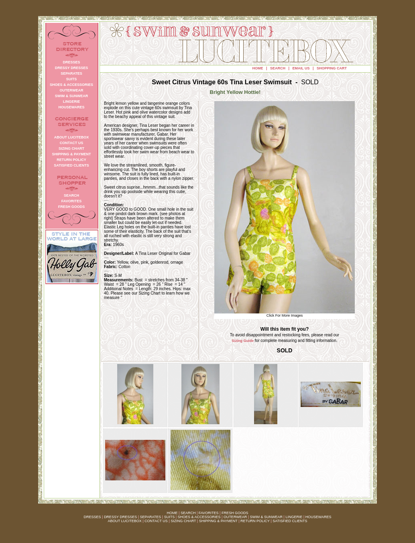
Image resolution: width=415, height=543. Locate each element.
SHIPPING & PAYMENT (218, 521)
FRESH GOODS (235, 513)
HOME (257, 68)
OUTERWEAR (235, 517)
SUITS (169, 517)
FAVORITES (209, 513)
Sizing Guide (243, 341)
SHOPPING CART (332, 68)
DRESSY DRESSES (120, 517)
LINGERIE (293, 517)
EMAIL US (301, 68)
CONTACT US (156, 521)
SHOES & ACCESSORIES (198, 517)
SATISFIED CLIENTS (290, 521)
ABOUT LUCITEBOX (124, 521)
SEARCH (277, 68)
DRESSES (92, 517)
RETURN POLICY (255, 521)
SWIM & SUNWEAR (266, 517)
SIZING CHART (183, 521)
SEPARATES (150, 517)
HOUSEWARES (318, 517)
